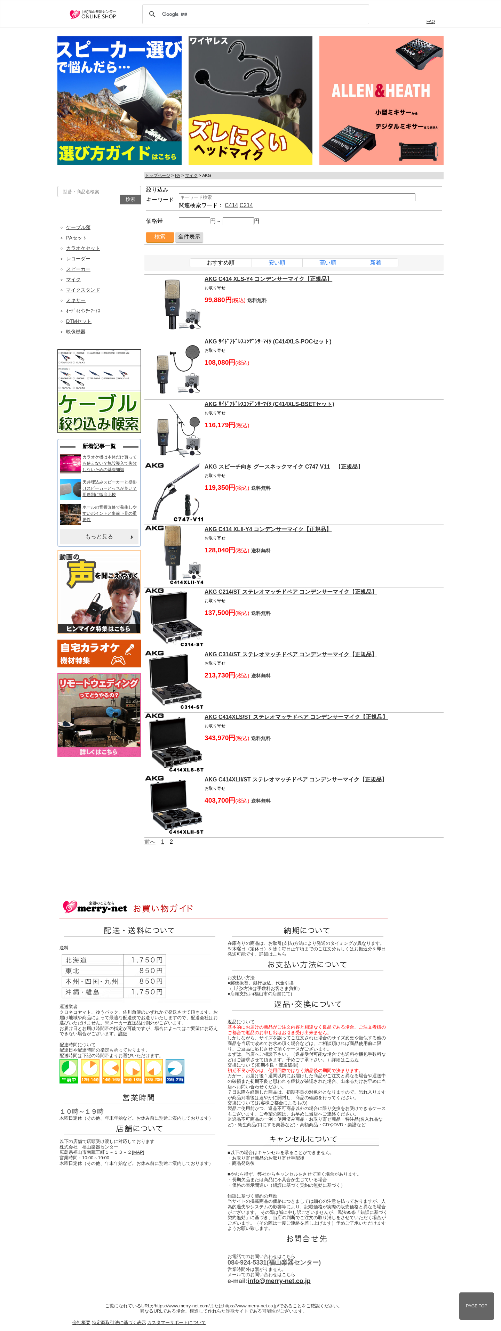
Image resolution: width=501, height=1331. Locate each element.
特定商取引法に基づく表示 (119, 1322)
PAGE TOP (476, 1306)
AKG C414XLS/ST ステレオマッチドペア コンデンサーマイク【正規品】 (296, 717)
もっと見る (99, 536)
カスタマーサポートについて (176, 1322)
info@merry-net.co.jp (279, 1280)
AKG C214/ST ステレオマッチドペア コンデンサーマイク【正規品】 (291, 592)
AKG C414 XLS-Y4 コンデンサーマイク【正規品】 (268, 279)
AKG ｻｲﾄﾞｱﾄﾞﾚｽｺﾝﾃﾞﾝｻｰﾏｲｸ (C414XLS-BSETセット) (269, 404)
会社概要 (81, 1322)
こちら (352, 1059)
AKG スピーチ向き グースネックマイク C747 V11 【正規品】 (284, 467)
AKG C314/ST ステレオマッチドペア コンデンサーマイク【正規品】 (291, 654)
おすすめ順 (220, 263)
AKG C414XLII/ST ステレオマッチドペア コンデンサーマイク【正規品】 (296, 779)
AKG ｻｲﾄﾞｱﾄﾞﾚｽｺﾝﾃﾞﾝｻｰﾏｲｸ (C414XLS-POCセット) (268, 341)
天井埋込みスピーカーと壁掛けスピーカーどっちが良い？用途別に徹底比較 (109, 488)
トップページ (157, 175)
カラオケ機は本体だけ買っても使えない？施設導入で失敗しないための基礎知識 (109, 463)
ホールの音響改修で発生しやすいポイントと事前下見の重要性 (109, 513)
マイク (191, 175)
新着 (375, 263)
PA (177, 175)
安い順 (277, 263)
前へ (150, 842)
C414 (231, 205)
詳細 (122, 1033)
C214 (246, 205)
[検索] (254, 14)
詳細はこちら (272, 954)
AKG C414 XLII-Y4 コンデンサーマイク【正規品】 (268, 529)
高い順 (327, 263)
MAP (138, 1152)
